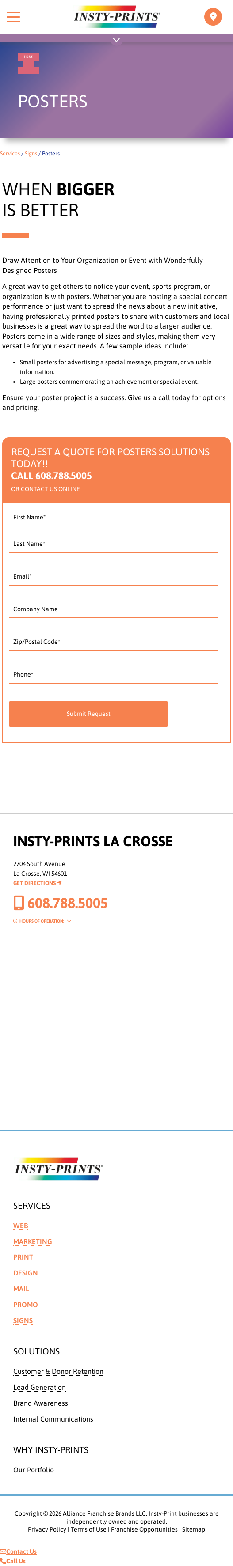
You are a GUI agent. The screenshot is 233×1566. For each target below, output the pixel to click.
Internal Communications (53, 1419)
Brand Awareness (40, 1403)
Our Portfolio (33, 1470)
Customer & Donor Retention (58, 1371)
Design (25, 1273)
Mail (21, 1289)
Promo (25, 1305)
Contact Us (18, 1551)
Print (23, 1257)
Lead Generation (39, 1387)
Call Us (13, 1561)
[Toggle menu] (13, 17)
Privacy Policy (47, 1529)
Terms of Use (89, 1529)
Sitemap (193, 1529)
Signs (31, 153)
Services (10, 153)
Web (20, 1225)
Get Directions (37, 883)
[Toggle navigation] (213, 17)
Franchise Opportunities (144, 1529)
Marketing (32, 1241)
